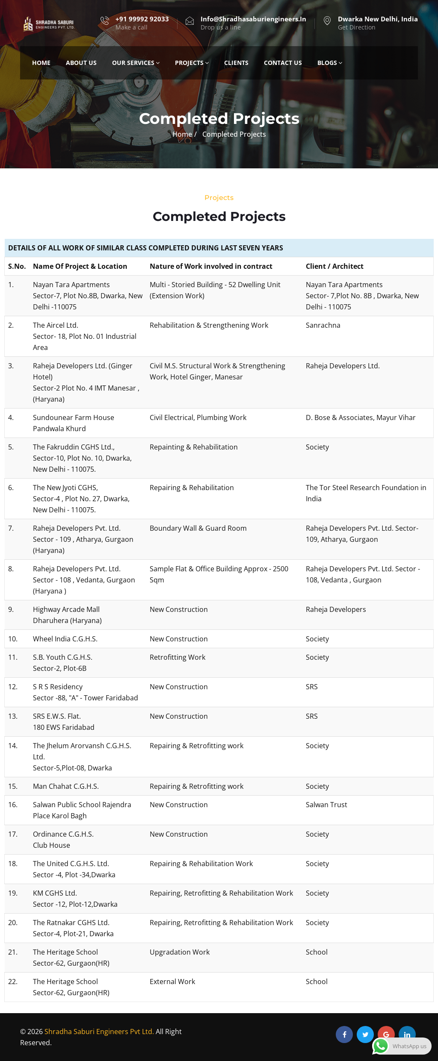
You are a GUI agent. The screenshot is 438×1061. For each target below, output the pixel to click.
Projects (192, 63)
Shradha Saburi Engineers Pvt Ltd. (99, 1031)
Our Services (136, 63)
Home (41, 63)
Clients (236, 63)
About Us (81, 63)
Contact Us (283, 63)
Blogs (329, 63)
